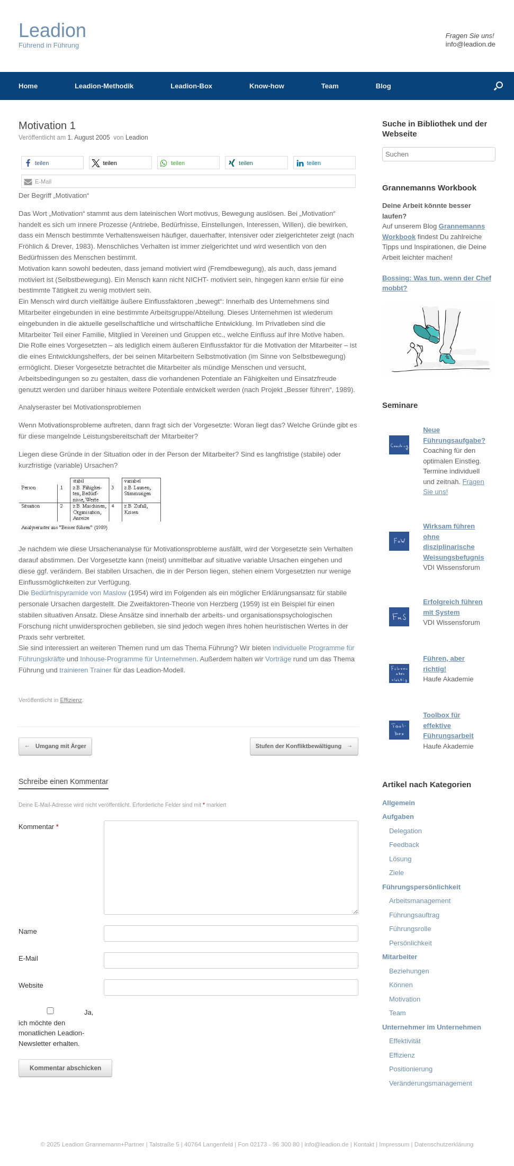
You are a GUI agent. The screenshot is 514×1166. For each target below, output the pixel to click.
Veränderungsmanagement (430, 1083)
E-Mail (28, 958)
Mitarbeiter (399, 957)
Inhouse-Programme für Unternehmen (138, 659)
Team (330, 86)
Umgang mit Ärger (55, 746)
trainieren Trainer (85, 670)
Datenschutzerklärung (444, 1144)
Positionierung (410, 1069)
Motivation (404, 999)
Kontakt (364, 1144)
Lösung (400, 859)
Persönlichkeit (410, 943)
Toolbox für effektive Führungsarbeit (448, 725)
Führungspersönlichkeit (421, 887)
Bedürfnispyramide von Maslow (79, 593)
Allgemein (398, 803)
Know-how (266, 86)
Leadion (136, 137)
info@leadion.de (470, 44)
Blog (383, 86)
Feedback (404, 845)
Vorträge (278, 659)
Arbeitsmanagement (419, 901)
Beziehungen (409, 971)
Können (401, 985)
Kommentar (39, 827)
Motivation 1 (47, 125)
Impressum (395, 1144)
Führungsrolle (410, 929)
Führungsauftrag (414, 915)
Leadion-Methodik (104, 86)
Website (31, 985)
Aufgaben (398, 817)
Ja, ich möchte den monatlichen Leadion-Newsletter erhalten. (56, 1027)
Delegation (405, 831)
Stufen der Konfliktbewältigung (304, 746)
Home (28, 86)
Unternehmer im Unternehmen (431, 1027)
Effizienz (71, 700)
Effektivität (405, 1041)
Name (28, 931)
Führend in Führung (52, 35)
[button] (52, 162)
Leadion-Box (191, 86)
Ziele (396, 873)
